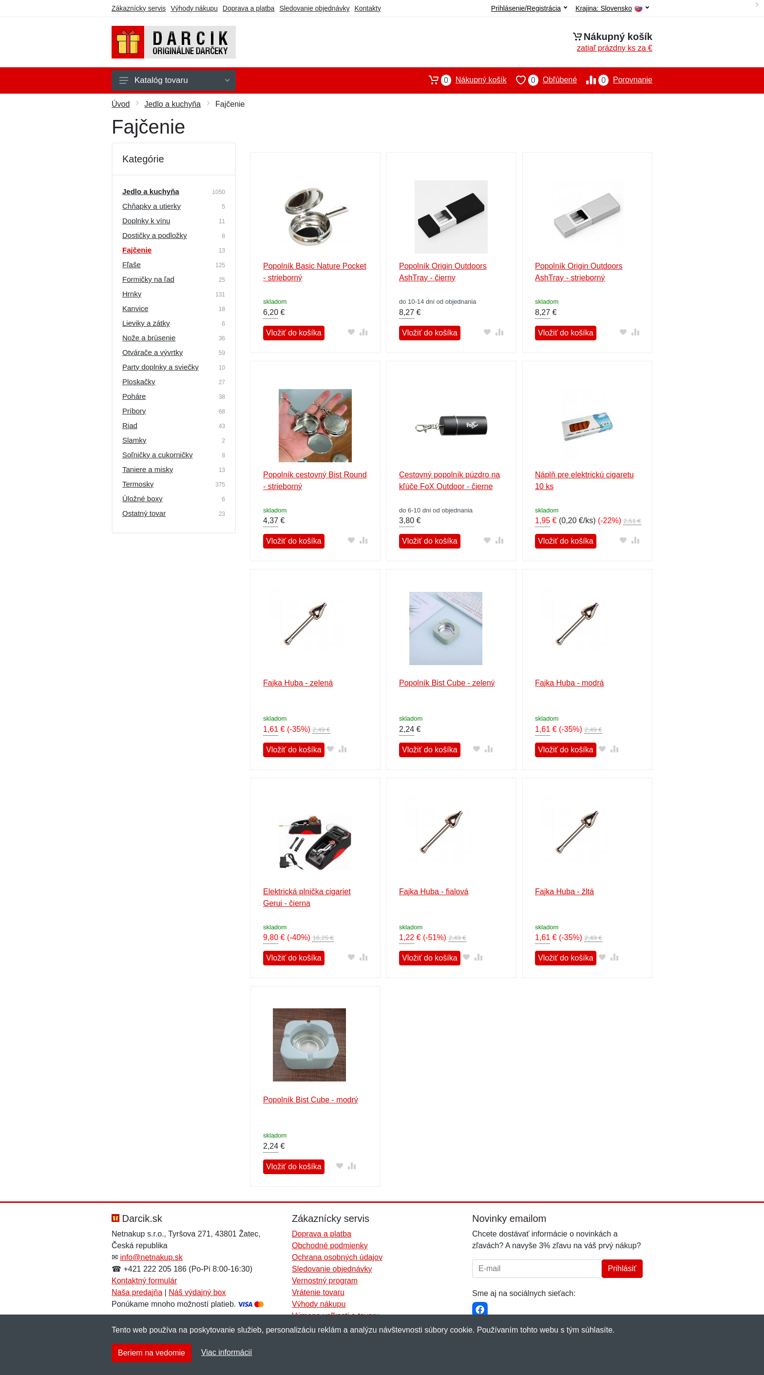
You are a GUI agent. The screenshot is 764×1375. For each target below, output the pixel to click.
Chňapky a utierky (151, 206)
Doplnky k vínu (146, 220)
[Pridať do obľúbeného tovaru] (351, 332)
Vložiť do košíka (294, 333)
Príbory (134, 411)
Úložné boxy (142, 498)
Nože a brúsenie (148, 338)
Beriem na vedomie (151, 1353)
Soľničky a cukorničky (157, 455)
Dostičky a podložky (154, 235)
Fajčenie (137, 250)
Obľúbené (542, 80)
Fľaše (131, 264)
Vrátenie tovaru (318, 1292)
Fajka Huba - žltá (564, 891)
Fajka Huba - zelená (298, 683)
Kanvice (135, 308)
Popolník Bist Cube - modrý (310, 1100)
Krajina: (612, 8)
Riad (129, 425)
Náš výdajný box (197, 1292)
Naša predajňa (137, 1292)
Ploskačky (138, 381)
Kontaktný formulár (144, 1281)
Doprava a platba (249, 8)
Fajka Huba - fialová (433, 891)
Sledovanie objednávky (314, 8)
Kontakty (367, 8)
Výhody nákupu (194, 8)
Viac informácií (226, 1352)
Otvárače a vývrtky (152, 352)
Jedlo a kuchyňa (172, 104)
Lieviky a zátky (146, 323)
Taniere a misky (147, 469)
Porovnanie (614, 80)
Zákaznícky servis (139, 8)
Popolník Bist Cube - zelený (447, 683)
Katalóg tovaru (174, 80)
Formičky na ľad (148, 279)
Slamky (134, 440)
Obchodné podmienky (330, 1245)
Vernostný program (325, 1281)
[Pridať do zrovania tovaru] (364, 332)
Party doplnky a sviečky (160, 367)
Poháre (134, 396)
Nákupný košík (463, 80)
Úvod (121, 104)
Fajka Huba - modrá (569, 683)
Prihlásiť (622, 1268)
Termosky (137, 484)
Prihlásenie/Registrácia (529, 8)
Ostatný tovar (144, 513)
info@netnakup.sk (151, 1257)
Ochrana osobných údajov (337, 1257)
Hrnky (131, 294)
